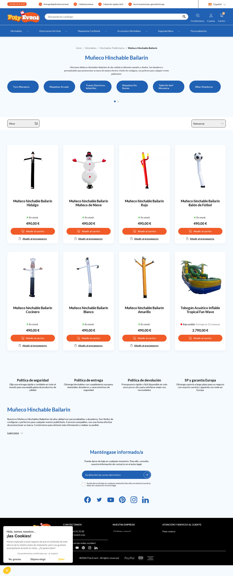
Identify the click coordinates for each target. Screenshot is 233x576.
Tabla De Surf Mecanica (166, 87)
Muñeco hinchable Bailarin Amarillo (144, 310)
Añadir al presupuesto (35, 238)
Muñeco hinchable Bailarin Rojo (144, 203)
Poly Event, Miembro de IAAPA (178, 541)
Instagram (134, 499)
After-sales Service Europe (176, 538)
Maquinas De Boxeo (129, 87)
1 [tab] (115, 101)
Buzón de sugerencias (173, 548)
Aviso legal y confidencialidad (127, 534)
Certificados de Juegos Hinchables (180, 545)
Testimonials (119, 541)
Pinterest (122, 499)
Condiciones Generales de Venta (130, 538)
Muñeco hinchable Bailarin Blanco (88, 310)
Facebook (87, 499)
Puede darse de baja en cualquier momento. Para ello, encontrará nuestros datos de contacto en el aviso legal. (119, 484)
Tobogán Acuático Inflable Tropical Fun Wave (200, 310)
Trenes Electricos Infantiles (95, 87)
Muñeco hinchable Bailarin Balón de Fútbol (200, 203)
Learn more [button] (13, 433)
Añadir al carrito (32, 231)
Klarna (165, 552)
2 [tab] (118, 101)
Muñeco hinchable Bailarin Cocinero (32, 310)
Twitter (99, 499)
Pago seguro (168, 531)
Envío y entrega (170, 534)
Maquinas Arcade (59, 86)
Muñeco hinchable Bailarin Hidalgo (32, 203)
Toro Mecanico (21, 86)
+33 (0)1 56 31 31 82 (17, 4)
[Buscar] (116, 17)
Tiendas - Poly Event (123, 548)
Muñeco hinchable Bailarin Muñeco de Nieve (88, 203)
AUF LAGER (168, 555)
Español (215, 4)
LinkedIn (145, 499)
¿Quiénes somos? (122, 531)
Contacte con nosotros (125, 545)
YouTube (110, 499)
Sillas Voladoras (204, 86)
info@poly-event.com (74, 534)
